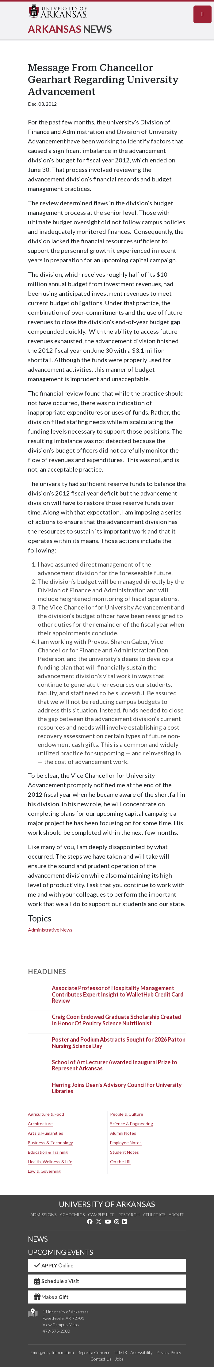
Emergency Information (52, 1352)
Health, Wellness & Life (50, 1161)
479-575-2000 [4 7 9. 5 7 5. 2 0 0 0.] (56, 1331)
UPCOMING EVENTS (60, 1252)
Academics (72, 1214)
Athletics (154, 1214)
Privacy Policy (168, 1352)
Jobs (119, 1358)
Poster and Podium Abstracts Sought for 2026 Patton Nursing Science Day (118, 1042)
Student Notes (124, 1152)
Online (53, 1265)
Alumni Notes (123, 1133)
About (176, 1214)
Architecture (40, 1123)
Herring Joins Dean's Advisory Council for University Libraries (117, 1087)
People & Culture (126, 1114)
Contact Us (101, 1358)
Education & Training (48, 1152)
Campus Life (101, 1214)
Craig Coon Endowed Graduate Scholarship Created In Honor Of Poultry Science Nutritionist (116, 1020)
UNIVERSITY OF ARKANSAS (107, 1204)
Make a (51, 1297)
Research (128, 1214)
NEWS (38, 1239)
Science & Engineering (131, 1123)
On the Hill (120, 1161)
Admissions (43, 1214)
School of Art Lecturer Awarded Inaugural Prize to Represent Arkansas (114, 1065)
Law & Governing (44, 1171)
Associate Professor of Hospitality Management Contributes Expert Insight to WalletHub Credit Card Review (118, 994)
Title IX (120, 1352)
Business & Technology (50, 1142)
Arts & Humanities (45, 1133)
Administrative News (50, 929)
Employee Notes (126, 1142)
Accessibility (141, 1352)
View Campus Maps (61, 1324)
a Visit (56, 1281)
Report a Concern (93, 1352)
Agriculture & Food (46, 1114)
